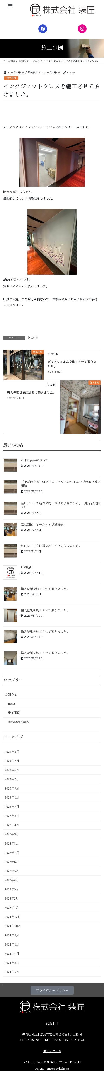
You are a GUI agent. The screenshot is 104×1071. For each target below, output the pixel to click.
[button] (10, 6)
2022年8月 (12, 843)
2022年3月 (12, 889)
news (12, 703)
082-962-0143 (40, 1040)
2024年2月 (12, 779)
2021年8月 (12, 944)
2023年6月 (12, 815)
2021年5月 (12, 972)
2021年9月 (12, 935)
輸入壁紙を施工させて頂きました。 (31, 392)
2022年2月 (12, 898)
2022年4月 (12, 880)
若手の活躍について (34, 460)
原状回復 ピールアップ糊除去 (42, 524)
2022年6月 (12, 861)
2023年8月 (12, 797)
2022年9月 (12, 834)
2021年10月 (13, 926)
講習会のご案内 (18, 722)
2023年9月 (12, 788)
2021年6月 (12, 962)
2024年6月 (12, 770)
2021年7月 (12, 953)
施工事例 (11, 78)
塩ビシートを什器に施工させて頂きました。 (51, 545)
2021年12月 (13, 916)
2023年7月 (12, 806)
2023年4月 (12, 825)
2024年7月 (12, 760)
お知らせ (11, 694)
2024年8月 (12, 751)
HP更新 (26, 567)
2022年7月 (12, 852)
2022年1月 (12, 907)
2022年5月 (12, 871)
